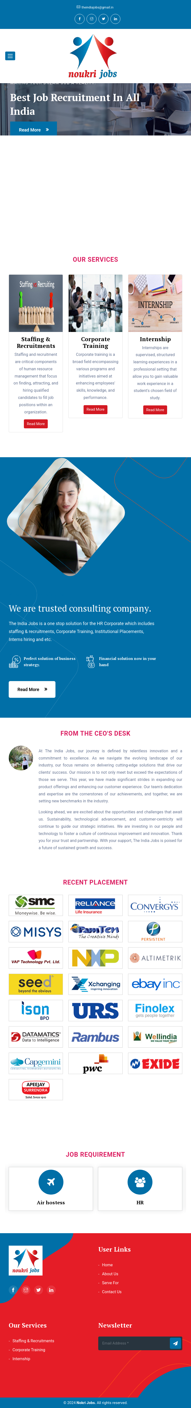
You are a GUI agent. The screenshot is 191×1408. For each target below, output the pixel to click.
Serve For (110, 1282)
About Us (110, 1274)
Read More (36, 424)
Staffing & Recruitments (33, 1341)
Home (107, 1265)
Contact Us (112, 1291)
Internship (21, 1358)
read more (30, 129)
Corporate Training (28, 1349)
